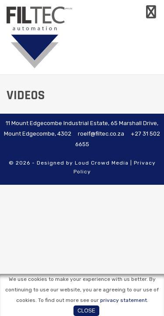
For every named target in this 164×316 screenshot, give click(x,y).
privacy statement (123, 300)
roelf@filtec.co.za (101, 133)
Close (86, 311)
